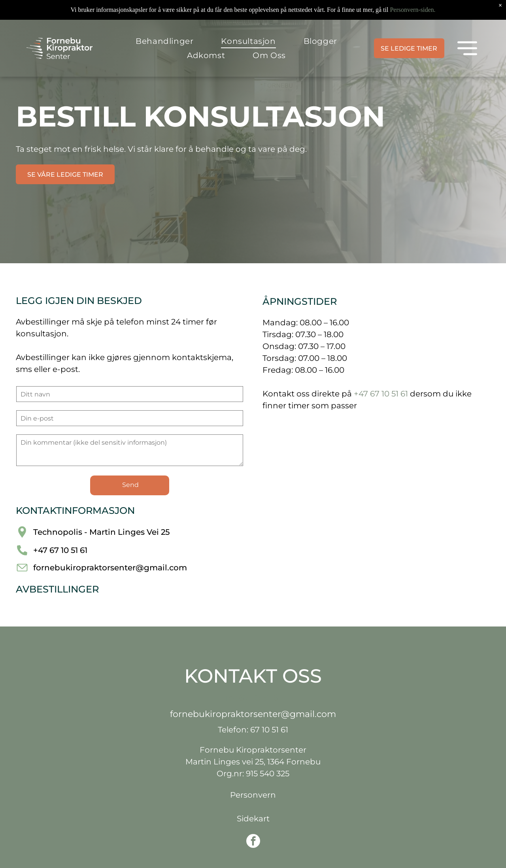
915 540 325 (267, 773)
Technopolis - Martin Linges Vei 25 (101, 532)
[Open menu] (467, 48)
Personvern (253, 795)
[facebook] (253, 842)
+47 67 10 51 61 (60, 550)
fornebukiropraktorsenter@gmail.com (110, 567)
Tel (230, 698)
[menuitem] (164, 41)
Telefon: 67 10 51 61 (253, 729)
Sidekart (253, 818)
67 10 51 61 (260, 698)
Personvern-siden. (412, 9)
